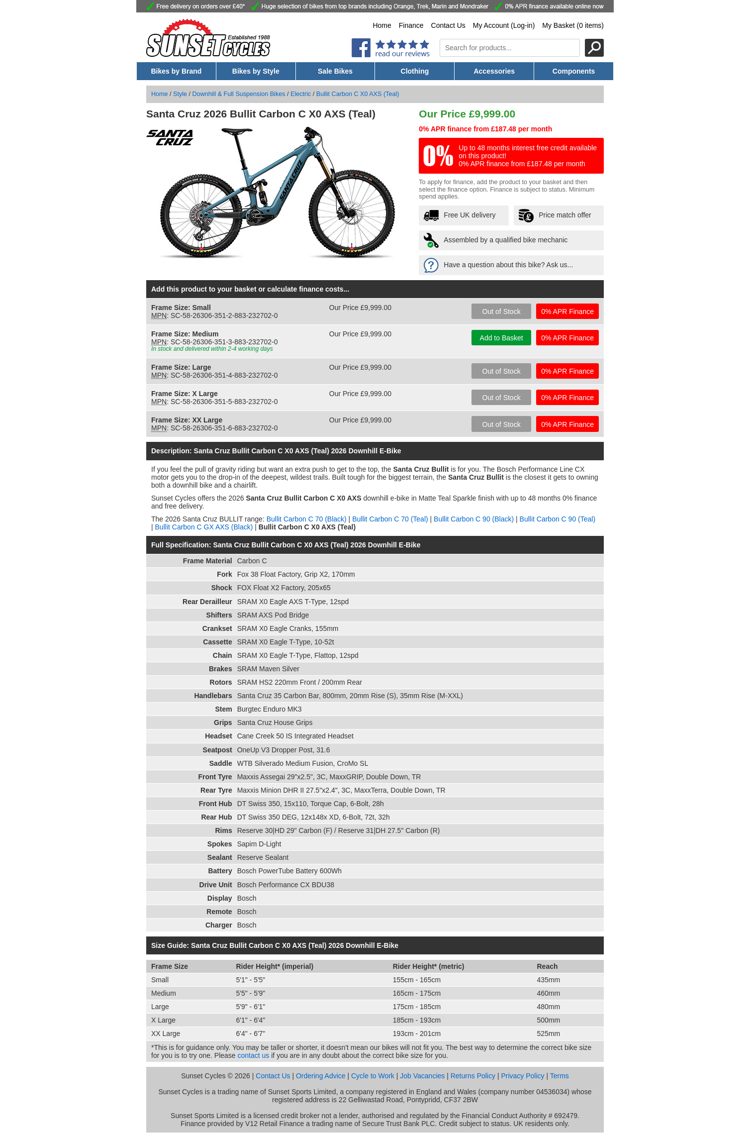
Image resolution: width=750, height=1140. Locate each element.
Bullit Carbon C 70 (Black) (307, 519)
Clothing (415, 71)
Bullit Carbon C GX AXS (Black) (204, 527)
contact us (254, 1055)
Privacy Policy (522, 1076)
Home (382, 25)
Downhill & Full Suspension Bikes (238, 94)
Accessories (494, 71)
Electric (300, 94)
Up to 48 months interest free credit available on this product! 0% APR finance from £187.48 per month (528, 156)
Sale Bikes (335, 71)
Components (574, 71)
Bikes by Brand (176, 71)
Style (180, 94)
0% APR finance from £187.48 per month (485, 129)
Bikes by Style (256, 71)
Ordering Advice (321, 1076)
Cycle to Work (372, 1076)
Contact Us (448, 25)
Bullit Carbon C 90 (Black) (474, 519)
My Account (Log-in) (504, 25)
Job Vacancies (422, 1076)
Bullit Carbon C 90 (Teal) (558, 519)
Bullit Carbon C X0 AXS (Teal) (357, 94)
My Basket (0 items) (573, 25)
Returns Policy (473, 1076)
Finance (411, 25)
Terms (559, 1076)
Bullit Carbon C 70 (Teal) (390, 519)
